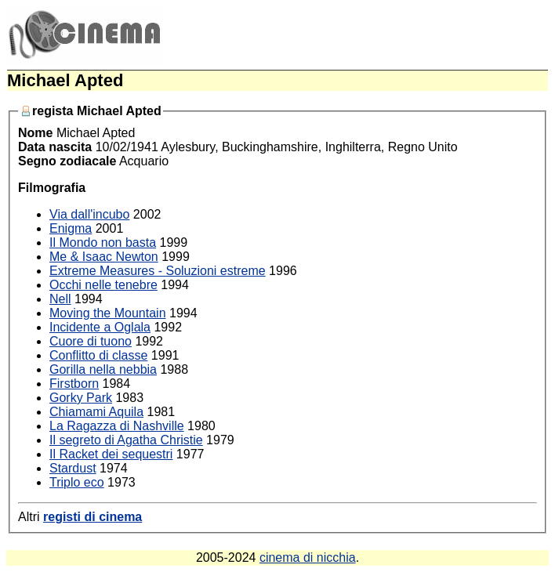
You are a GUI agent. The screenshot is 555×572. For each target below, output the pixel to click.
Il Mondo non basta (102, 242)
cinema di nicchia (307, 557)
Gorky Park (80, 397)
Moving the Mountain (107, 313)
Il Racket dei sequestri (110, 454)
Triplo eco (76, 482)
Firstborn (74, 383)
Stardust (72, 468)
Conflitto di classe (98, 355)
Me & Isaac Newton (103, 256)
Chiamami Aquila (96, 411)
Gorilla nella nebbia (103, 369)
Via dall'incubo (89, 214)
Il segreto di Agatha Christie (126, 440)
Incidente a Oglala (100, 327)
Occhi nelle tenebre (103, 284)
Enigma (70, 228)
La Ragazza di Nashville (116, 426)
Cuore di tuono (90, 341)
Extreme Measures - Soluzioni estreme (157, 270)
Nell (60, 299)
